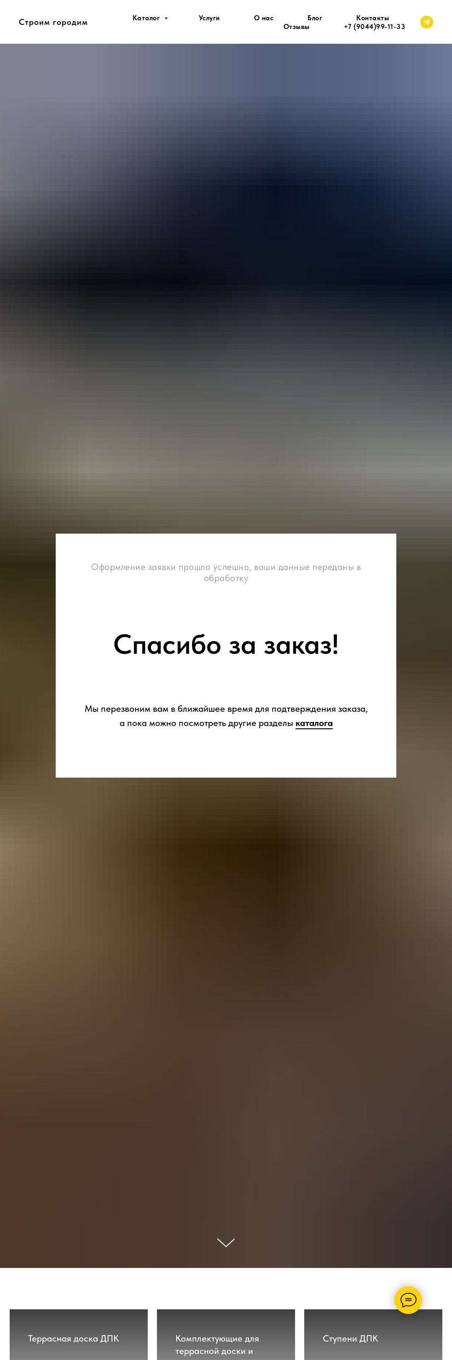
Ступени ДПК (350, 1338)
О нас (264, 18)
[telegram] (426, 22)
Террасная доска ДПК (73, 1338)
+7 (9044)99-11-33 (375, 27)
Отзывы (297, 27)
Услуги (209, 18)
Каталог (147, 18)
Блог (314, 18)
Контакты (372, 18)
